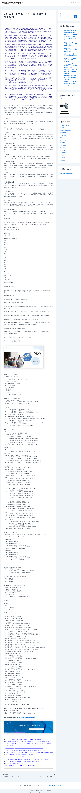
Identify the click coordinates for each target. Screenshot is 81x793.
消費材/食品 (63, 142)
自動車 (62, 155)
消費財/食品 (63, 145)
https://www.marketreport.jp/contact (27, 717)
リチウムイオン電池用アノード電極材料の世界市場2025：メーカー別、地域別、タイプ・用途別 (26, 759)
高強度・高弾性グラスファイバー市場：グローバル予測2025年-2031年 (21, 765)
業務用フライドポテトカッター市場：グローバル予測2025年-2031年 (70, 44)
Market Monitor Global (65, 130)
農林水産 (62, 157)
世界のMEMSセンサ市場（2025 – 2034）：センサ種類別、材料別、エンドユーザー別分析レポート (27, 741)
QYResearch (63, 132)
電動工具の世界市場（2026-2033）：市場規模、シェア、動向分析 (20, 754)
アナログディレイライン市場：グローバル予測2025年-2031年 (70, 71)
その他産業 (63, 135)
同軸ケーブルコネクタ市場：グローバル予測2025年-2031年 (70, 83)
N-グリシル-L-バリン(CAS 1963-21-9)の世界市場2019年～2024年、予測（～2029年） (24, 748)
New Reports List (74, 2)
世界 (61, 137)
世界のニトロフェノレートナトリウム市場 (14, 757)
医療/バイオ (63, 140)
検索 (61, 13)
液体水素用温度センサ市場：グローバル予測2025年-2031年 (70, 77)
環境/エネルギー (64, 150)
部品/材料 (62, 160)
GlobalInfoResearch (65, 125)
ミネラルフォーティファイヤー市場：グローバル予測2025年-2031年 (70, 50)
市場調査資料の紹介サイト (12, 3)
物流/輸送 (62, 147)
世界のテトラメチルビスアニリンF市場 (14, 763)
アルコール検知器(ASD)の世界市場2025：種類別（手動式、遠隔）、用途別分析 (22, 761)
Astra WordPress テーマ (55, 785)
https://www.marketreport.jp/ (67, 173)
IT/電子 (62, 127)
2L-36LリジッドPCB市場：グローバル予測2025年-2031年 (70, 60)
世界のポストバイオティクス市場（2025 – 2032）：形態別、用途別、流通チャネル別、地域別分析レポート (29, 752)
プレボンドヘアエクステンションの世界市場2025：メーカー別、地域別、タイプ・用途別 (25, 750)
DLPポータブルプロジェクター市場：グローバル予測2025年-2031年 (70, 65)
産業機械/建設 (64, 152)
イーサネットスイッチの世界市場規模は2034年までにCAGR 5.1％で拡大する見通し (23, 739)
